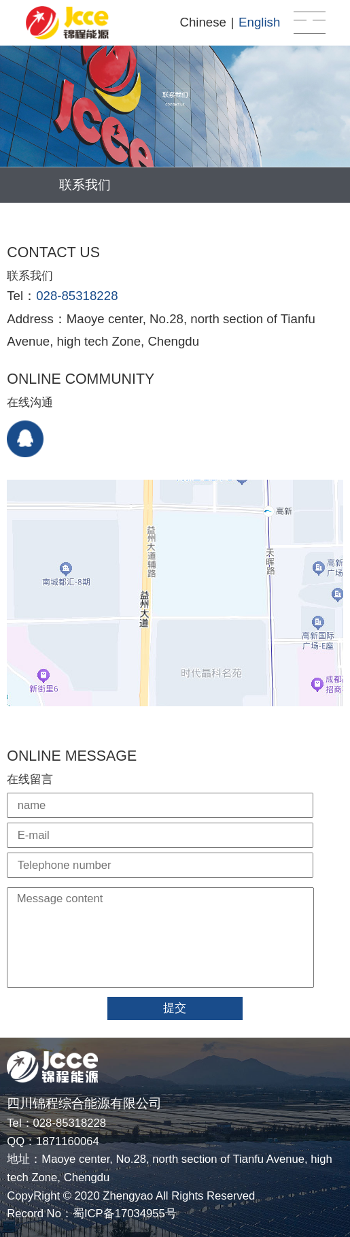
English (259, 22)
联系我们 (85, 185)
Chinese (202, 22)
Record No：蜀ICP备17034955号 (92, 1213)
